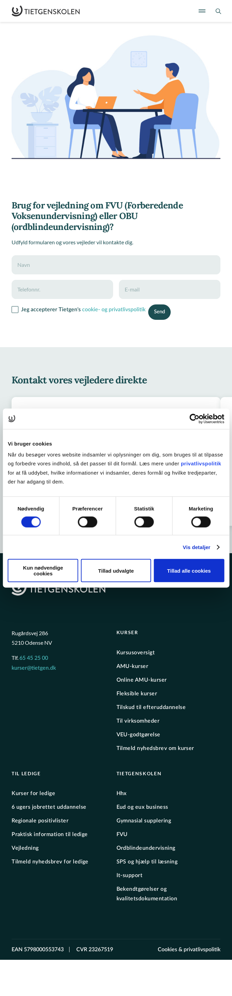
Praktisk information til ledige (50, 834)
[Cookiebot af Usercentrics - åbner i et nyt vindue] (194, 418)
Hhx (122, 793)
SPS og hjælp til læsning (147, 861)
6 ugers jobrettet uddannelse (49, 807)
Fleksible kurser (137, 693)
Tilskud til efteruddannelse (151, 707)
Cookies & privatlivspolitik (189, 949)
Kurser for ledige (33, 793)
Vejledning (25, 848)
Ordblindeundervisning (146, 848)
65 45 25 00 (33, 658)
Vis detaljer (197, 547)
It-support (130, 875)
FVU (122, 834)
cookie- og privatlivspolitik (113, 309)
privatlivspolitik (201, 463)
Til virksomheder (138, 721)
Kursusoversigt (136, 652)
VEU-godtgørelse (138, 734)
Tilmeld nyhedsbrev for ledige (50, 861)
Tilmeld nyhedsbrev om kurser (155, 748)
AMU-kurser (133, 666)
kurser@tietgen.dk (34, 668)
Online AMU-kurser (142, 680)
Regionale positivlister (40, 820)
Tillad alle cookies (189, 570)
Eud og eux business (142, 807)
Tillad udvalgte (116, 570)
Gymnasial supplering (144, 820)
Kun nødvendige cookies (43, 570)
